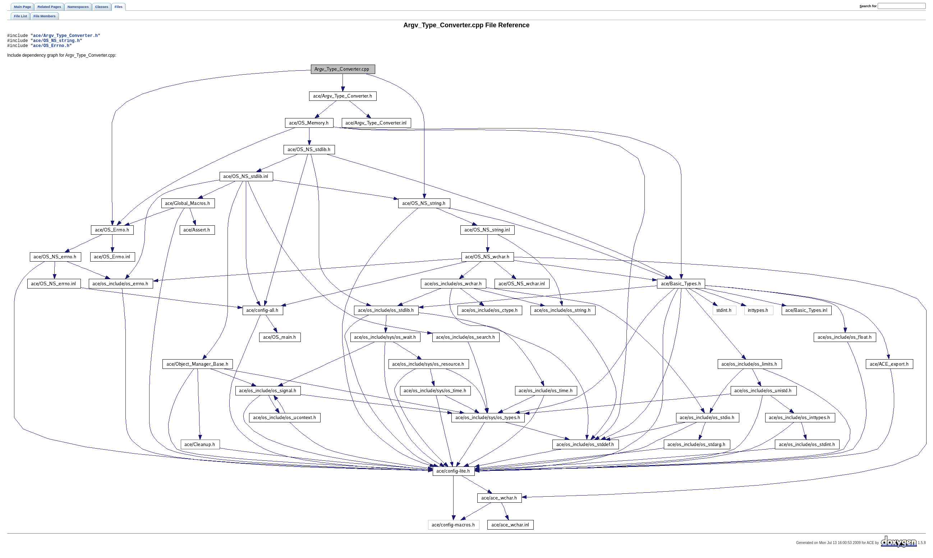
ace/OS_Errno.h (51, 49)
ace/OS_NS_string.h (56, 42)
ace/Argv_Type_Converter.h (65, 36)
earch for (868, 6)
